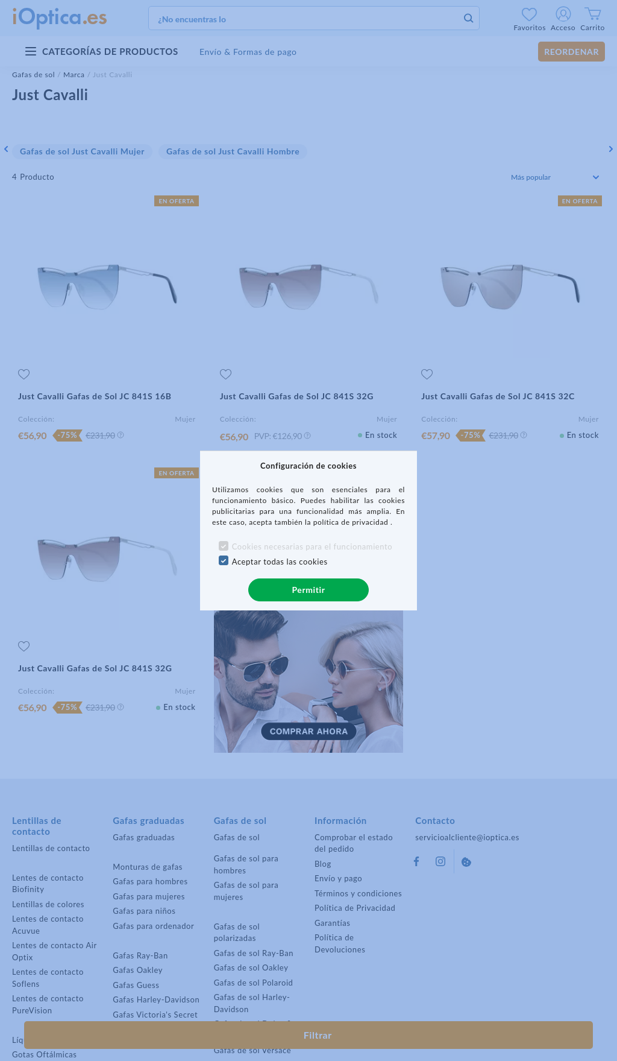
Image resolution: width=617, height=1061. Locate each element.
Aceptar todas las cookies (280, 561)
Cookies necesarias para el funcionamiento (312, 546)
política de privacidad (351, 522)
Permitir (308, 589)
